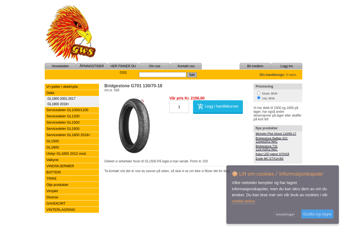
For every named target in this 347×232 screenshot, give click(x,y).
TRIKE (51, 178)
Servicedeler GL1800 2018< (68, 135)
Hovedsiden (60, 66)
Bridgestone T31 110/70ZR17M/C (267, 147)
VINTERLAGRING (60, 210)
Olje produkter (57, 185)
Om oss (154, 66)
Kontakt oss (186, 66)
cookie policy (243, 201)
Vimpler (52, 191)
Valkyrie (52, 160)
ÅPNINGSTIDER (91, 66)
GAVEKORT (56, 203)
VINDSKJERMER (60, 166)
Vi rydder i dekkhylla (62, 87)
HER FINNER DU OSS (123, 69)
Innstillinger (285, 214)
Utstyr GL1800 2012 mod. (66, 154)
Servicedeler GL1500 (62, 122)
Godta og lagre (317, 214)
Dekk (50, 93)
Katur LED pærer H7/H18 (272, 154)
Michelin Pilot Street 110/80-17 (276, 133)
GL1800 (52, 147)
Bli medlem (255, 66)
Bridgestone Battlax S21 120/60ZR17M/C (272, 140)
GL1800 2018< (58, 104)
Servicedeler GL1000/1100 (67, 110)
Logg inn (286, 66)
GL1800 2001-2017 (61, 99)
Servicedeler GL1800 (62, 129)
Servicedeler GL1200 (62, 116)
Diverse (52, 197)
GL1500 (52, 141)
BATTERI (53, 172)
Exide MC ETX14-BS (270, 158)
